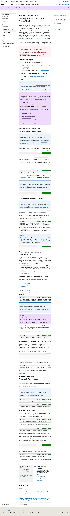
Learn (20, 11)
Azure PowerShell (28, 11)
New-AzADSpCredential (24, 383)
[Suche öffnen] (64, 1)
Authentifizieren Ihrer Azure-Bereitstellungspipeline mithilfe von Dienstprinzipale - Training (34, 491)
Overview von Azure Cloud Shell (43, 70)
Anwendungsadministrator (27, 115)
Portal (57, 4)
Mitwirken (23, 512)
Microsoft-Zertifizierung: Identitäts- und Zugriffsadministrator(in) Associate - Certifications (34, 498)
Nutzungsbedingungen (46, 512)
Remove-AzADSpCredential (37, 395)
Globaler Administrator (26, 118)
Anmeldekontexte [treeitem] (7, 32)
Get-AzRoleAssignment (25, 283)
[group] (35, 224)
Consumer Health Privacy (36, 512)
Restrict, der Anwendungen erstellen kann (30, 123)
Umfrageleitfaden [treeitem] (5, 41)
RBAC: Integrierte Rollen (25, 290)
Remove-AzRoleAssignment (26, 286)
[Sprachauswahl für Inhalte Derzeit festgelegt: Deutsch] (3, 510)
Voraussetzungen (57, 14)
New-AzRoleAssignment (25, 285)
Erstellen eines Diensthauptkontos (60, 15)
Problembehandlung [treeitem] (5, 44)
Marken (59, 512)
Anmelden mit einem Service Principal (60, 20)
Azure (23, 11)
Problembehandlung (57, 23)
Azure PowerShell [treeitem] (5, 18)
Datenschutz (28, 512)
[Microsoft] (2, 1)
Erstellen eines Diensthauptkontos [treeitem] (9, 30)
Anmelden (67, 1)
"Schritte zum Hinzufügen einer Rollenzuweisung (35, 89)
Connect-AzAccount (38, 65)
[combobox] (8, 14)
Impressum (53, 512)
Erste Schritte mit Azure (64, 4)
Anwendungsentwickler (26, 113)
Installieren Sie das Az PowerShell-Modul (29, 64)
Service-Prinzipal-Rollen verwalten (60, 19)
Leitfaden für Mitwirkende (26, 476)
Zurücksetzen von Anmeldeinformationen (61, 22)
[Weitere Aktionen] (50, 12)
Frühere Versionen (13, 512)
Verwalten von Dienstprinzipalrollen (41, 207)
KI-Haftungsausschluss (5, 512)
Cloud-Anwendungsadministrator (28, 116)
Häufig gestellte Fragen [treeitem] (6, 46)
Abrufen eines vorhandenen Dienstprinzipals (59, 17)
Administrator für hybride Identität (29, 119)
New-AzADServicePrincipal (35, 76)
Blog (18, 512)
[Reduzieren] (14, 12)
